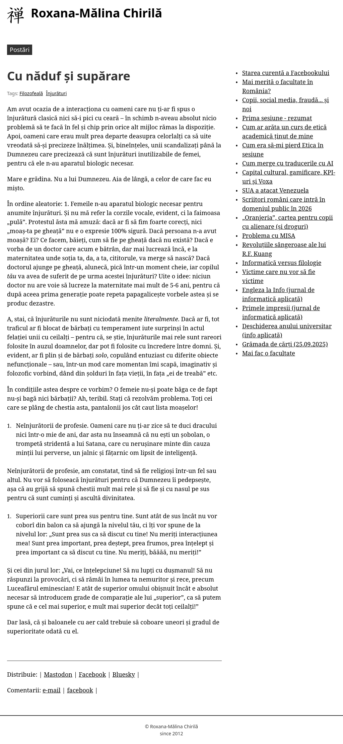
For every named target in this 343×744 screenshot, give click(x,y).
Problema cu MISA (268, 235)
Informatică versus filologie (281, 263)
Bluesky (124, 674)
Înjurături (56, 93)
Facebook (92, 674)
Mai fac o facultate (268, 353)
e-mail (52, 690)
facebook (80, 690)
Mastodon (58, 674)
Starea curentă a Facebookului (285, 73)
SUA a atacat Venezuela (275, 190)
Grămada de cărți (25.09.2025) (285, 344)
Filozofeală (31, 93)
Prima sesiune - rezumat (277, 118)
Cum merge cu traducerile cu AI (287, 163)
